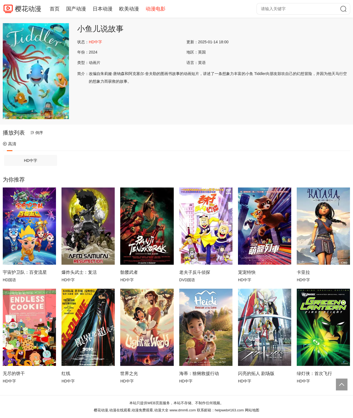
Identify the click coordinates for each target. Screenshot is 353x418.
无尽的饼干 (14, 373)
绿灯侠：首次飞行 (314, 373)
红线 (65, 373)
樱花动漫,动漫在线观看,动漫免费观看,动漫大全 (131, 410)
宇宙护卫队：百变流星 (25, 272)
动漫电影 (155, 9)
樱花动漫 (28, 8)
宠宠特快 (247, 272)
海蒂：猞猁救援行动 (199, 373)
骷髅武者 (129, 272)
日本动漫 (103, 9)
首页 (55, 9)
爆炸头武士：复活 (79, 272)
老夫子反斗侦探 (194, 272)
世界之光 (129, 373)
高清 (9, 143)
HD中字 (30, 160)
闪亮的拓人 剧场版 (256, 373)
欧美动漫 (129, 9)
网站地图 (252, 410)
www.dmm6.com (183, 410)
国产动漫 (76, 9)
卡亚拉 (303, 272)
